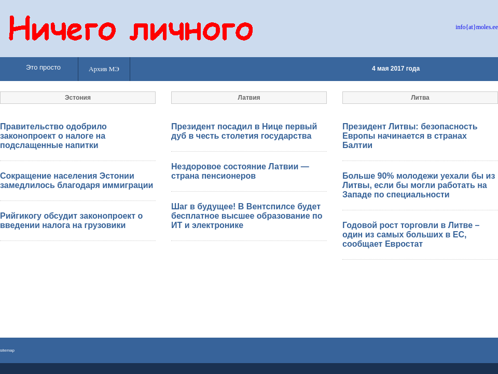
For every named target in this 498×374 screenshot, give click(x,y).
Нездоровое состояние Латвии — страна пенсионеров (240, 171)
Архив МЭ (104, 69)
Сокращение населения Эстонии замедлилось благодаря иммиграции (76, 180)
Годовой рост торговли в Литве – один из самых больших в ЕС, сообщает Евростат (410, 234)
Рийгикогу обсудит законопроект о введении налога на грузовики (71, 220)
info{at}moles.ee (476, 27)
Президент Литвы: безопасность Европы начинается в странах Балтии (410, 136)
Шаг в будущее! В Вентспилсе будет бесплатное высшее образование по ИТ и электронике (246, 216)
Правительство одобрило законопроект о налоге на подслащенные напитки (53, 136)
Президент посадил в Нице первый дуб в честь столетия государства (244, 131)
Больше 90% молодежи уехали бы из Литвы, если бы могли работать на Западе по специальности (418, 185)
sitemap (7, 350)
